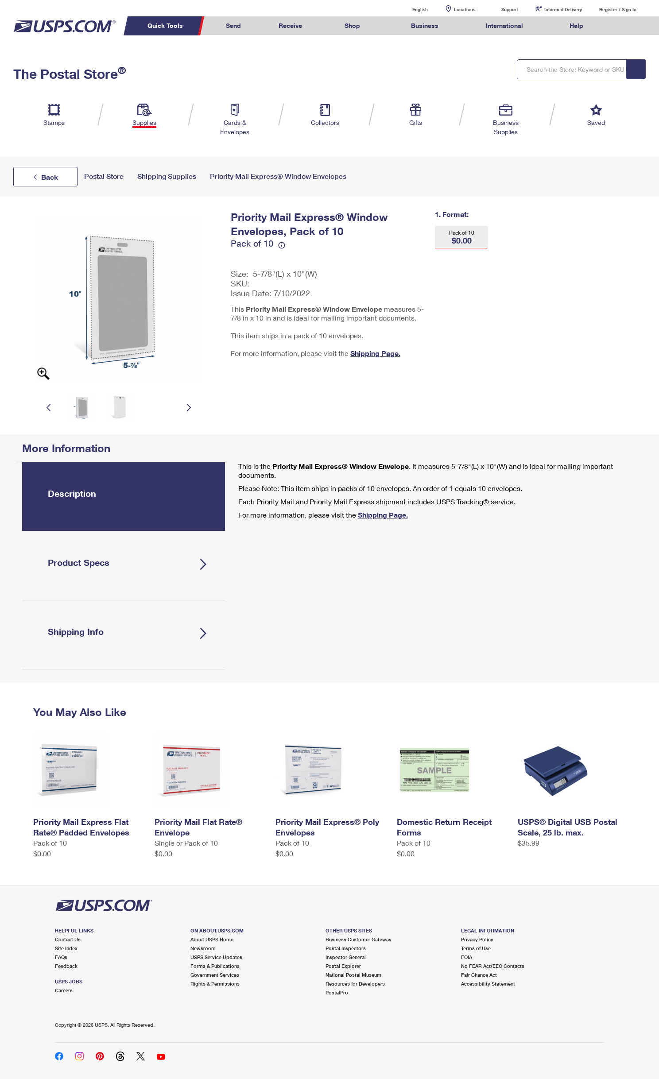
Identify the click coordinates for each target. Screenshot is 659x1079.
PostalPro (337, 992)
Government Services (214, 975)
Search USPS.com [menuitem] (619, 25)
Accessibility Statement (488, 983)
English (411, 9)
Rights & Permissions (215, 983)
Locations (464, 9)
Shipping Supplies (166, 176)
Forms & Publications (215, 966)
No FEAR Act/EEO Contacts (492, 966)
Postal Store (104, 176)
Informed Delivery (563, 9)
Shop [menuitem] (352, 25)
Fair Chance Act (479, 975)
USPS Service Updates (216, 957)
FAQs (61, 957)
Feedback (66, 966)
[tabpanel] (434, 491)
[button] (461, 237)
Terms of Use (476, 948)
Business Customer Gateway (359, 939)
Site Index (66, 948)
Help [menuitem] (576, 25)
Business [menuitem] (424, 25)
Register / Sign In (617, 9)
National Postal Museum (353, 975)
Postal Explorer (343, 966)
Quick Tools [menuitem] (165, 25)
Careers (64, 990)
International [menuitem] (504, 25)
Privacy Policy (477, 939)
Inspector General (346, 957)
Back (49, 177)
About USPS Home (211, 939)
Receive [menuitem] (290, 25)
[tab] (123, 496)
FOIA (466, 957)
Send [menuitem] (233, 25)
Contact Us (68, 939)
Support (509, 9)
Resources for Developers (355, 983)
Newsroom (203, 948)
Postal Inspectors (346, 948)
